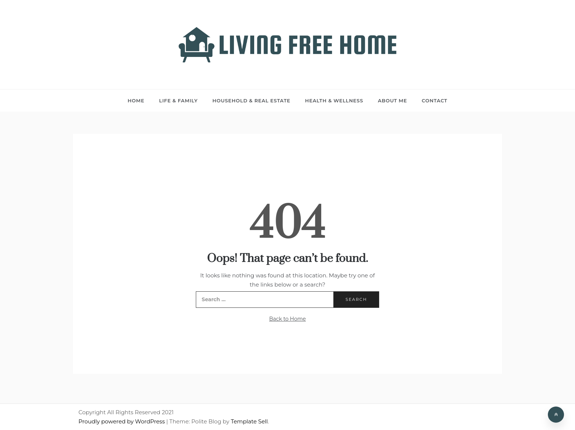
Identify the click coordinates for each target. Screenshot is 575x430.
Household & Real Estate (251, 100)
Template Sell (249, 421)
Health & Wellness (334, 100)
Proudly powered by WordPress (122, 421)
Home (136, 100)
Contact (434, 100)
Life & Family (178, 100)
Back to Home (287, 319)
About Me (392, 100)
